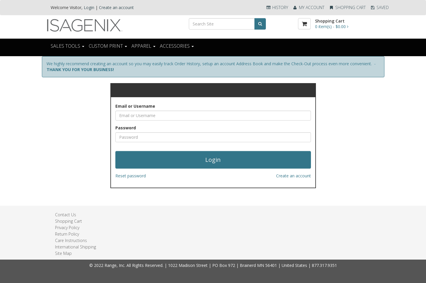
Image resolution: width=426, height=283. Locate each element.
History (277, 7)
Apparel (143, 46)
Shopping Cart (347, 7)
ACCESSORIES (177, 46)
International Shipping (75, 247)
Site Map (63, 253)
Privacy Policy (67, 227)
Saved (379, 7)
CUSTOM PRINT (108, 46)
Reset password (130, 176)
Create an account (116, 7)
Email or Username (135, 106)
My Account (308, 7)
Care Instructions (71, 240)
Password (125, 128)
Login (89, 7)
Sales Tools (67, 46)
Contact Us (65, 214)
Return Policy (67, 234)
